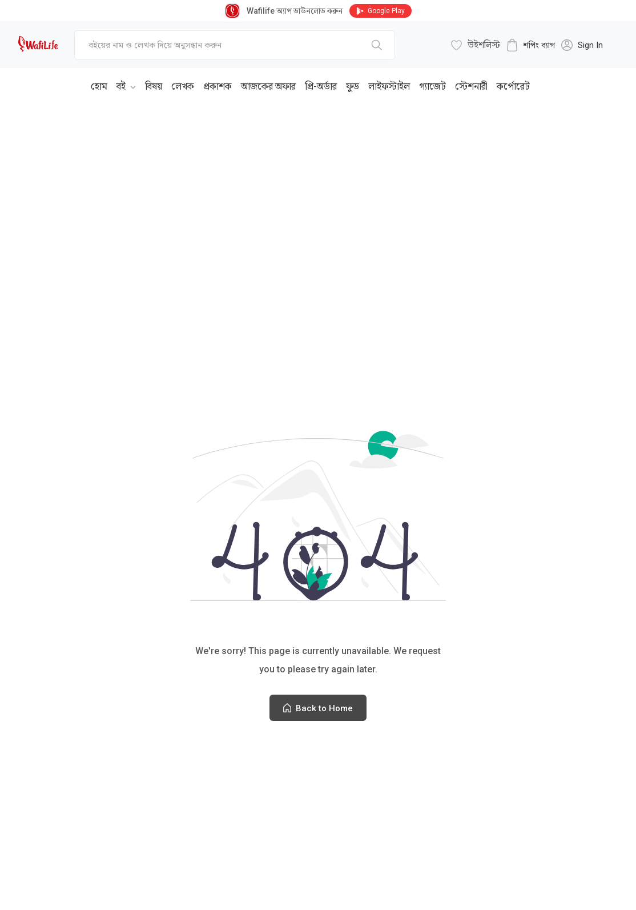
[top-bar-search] (234, 45)
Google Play (380, 11)
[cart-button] (530, 45)
